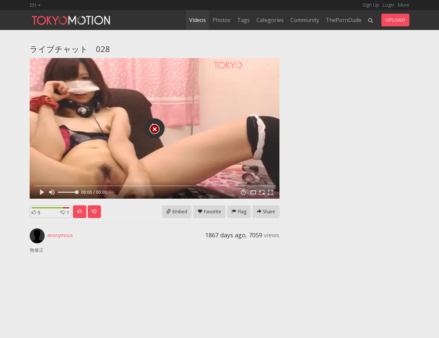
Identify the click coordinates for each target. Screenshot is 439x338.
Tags (243, 20)
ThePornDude (343, 20)
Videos (197, 20)
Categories (270, 20)
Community (304, 20)
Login (388, 5)
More (403, 5)
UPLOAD (395, 20)
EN (35, 5)
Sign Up (371, 5)
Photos (221, 20)
